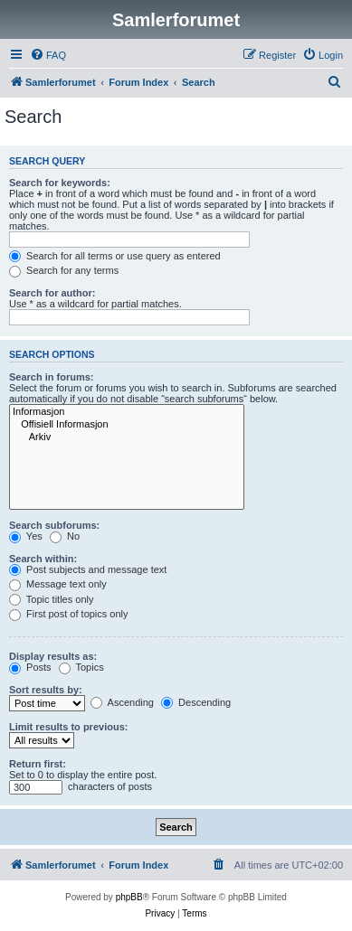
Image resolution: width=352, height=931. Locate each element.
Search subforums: (54, 525)
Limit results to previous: (68, 726)
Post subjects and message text (87, 569)
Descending (196, 702)
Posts (30, 667)
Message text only (58, 583)
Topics (81, 667)
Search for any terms (64, 270)
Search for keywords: (59, 182)
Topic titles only (51, 599)
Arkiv (127, 437)
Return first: (37, 763)
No (65, 536)
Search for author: (52, 292)
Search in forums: (51, 376)
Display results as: (53, 656)
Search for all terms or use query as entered (115, 255)
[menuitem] (48, 55)
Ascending (122, 702)
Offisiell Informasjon (127, 424)
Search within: (43, 558)
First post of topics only (68, 613)
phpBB (129, 897)
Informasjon (127, 412)
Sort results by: (45, 689)
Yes (26, 536)
